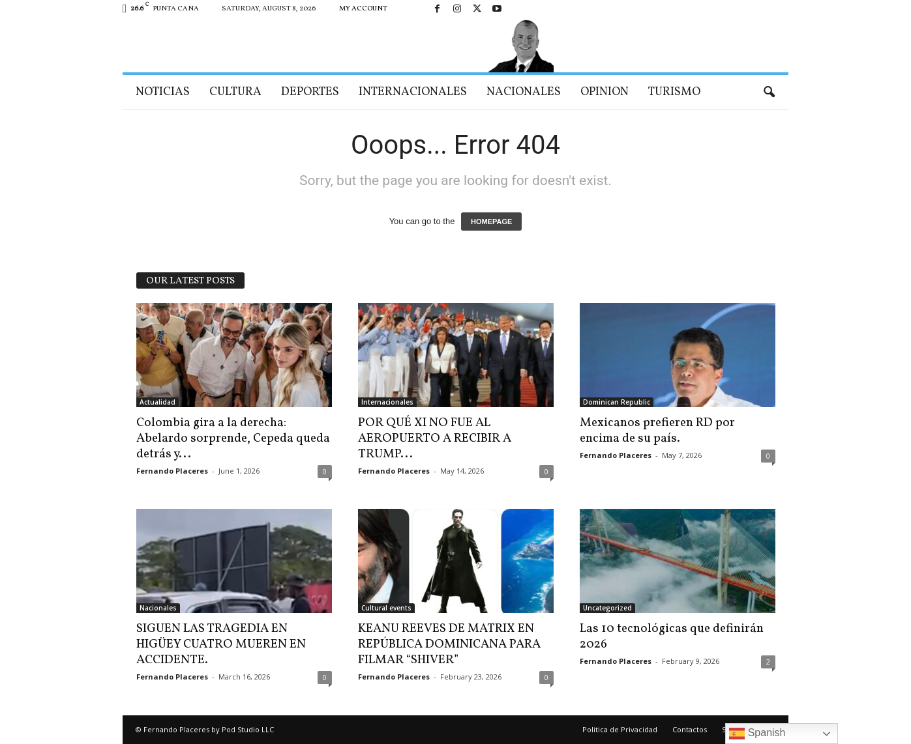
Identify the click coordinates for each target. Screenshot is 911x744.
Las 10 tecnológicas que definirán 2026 (672, 636)
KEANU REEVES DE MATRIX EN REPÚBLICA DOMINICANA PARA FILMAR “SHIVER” (449, 644)
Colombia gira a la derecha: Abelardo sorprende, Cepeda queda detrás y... (233, 438)
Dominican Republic (616, 402)
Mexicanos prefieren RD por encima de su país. (657, 430)
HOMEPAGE (491, 221)
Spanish (757, 733)
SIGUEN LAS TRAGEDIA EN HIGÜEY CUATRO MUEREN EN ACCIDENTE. (221, 644)
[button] (768, 92)
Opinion (604, 92)
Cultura (235, 92)
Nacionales (523, 92)
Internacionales (413, 92)
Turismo (674, 92)
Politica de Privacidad (619, 729)
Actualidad (157, 402)
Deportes (310, 92)
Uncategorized (607, 607)
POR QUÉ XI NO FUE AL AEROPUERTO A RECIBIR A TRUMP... (434, 438)
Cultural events (386, 607)
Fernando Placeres (172, 471)
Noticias (163, 92)
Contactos (689, 729)
